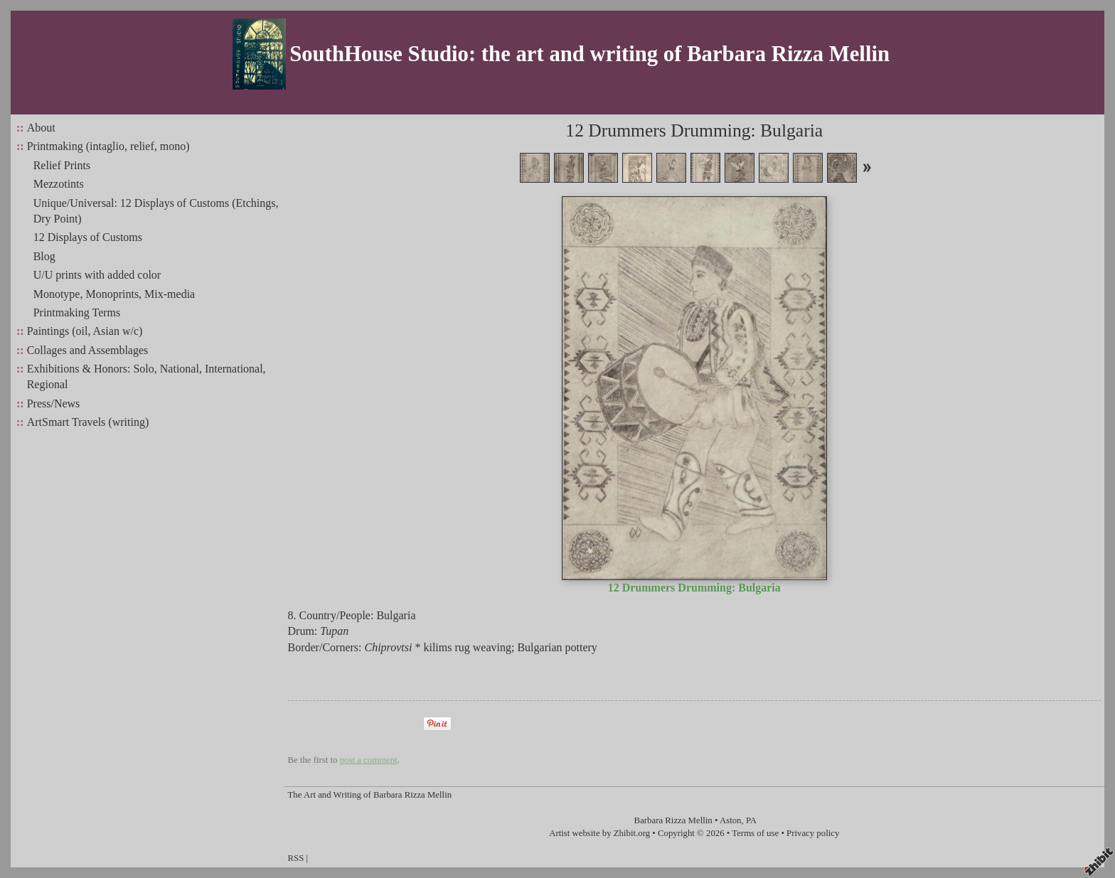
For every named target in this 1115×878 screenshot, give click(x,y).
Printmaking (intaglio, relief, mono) (108, 146)
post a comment (369, 760)
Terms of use (755, 833)
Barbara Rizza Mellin (673, 820)
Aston (731, 820)
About (41, 128)
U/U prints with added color (97, 275)
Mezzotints (58, 184)
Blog (44, 256)
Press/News (53, 403)
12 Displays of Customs (87, 237)
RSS (296, 858)
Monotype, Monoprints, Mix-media (114, 294)
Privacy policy (812, 833)
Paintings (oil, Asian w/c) (85, 331)
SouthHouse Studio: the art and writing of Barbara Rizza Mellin (589, 54)
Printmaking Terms (77, 312)
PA (751, 820)
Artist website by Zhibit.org (599, 833)
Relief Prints (61, 165)
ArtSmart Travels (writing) (88, 422)
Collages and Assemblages (88, 350)
